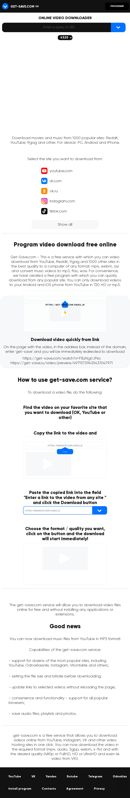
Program (117, 6)
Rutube (72, 776)
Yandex (51, 776)
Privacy (99, 788)
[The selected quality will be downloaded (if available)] (65, 37)
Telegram (95, 776)
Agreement (74, 788)
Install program (19, 788)
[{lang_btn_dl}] (118, 27)
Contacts (49, 788)
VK (33, 776)
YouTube (14, 776)
